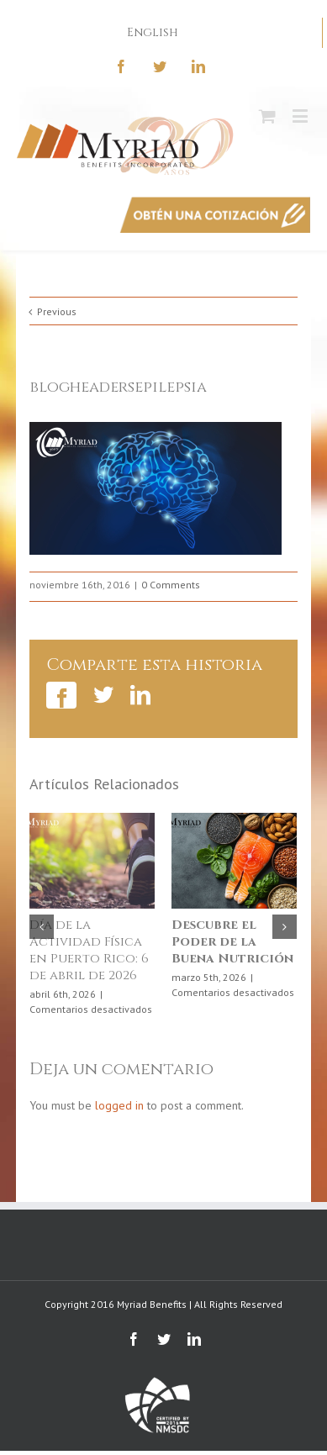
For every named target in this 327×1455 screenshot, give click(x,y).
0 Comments (170, 584)
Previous (56, 311)
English (152, 32)
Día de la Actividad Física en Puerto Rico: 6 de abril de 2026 (89, 950)
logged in (119, 1105)
